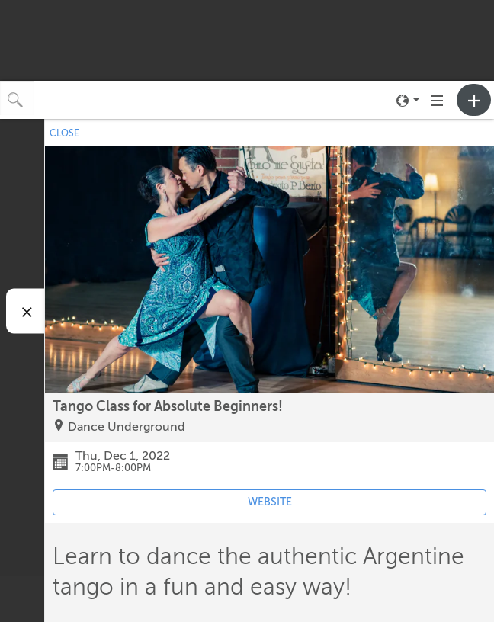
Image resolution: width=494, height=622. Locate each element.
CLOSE (64, 133)
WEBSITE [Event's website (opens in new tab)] (270, 502)
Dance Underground (126, 427)
